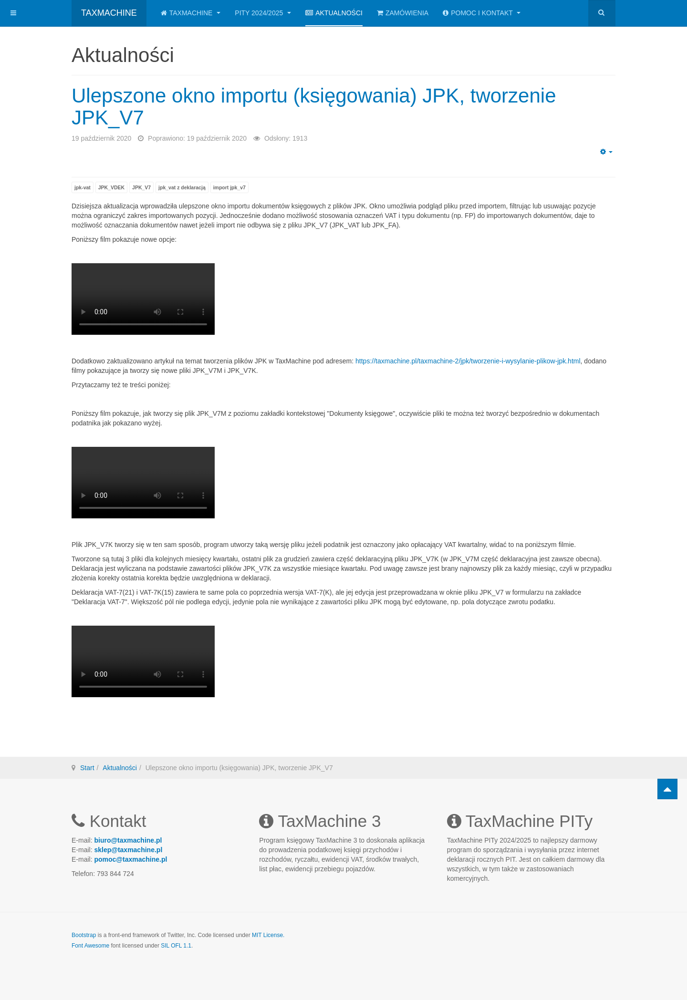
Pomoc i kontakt (481, 13)
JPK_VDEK (111, 187)
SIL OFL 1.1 (176, 945)
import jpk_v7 (229, 187)
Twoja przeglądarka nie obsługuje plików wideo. (143, 299)
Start (87, 768)
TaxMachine (191, 13)
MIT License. (268, 935)
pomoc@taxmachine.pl (130, 859)
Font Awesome (90, 945)
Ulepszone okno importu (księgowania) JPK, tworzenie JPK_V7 (314, 106)
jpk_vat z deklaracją (182, 187)
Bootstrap (84, 935)
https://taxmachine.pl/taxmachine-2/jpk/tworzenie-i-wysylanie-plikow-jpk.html (468, 361)
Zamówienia (402, 13)
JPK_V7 (141, 187)
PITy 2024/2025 (263, 13)
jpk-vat (82, 187)
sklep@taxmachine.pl (128, 850)
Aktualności (334, 13)
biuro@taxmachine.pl (128, 840)
